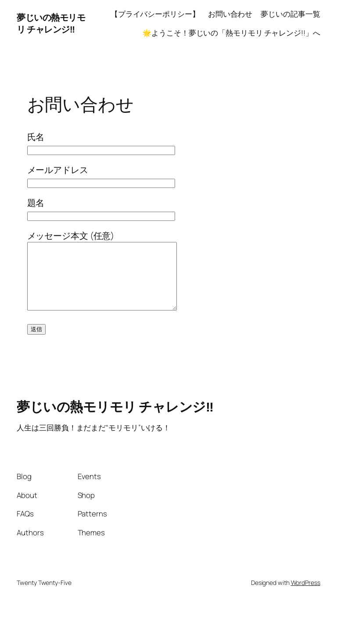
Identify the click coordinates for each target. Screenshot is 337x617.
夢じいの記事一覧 (290, 14)
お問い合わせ (230, 14)
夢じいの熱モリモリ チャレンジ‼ (51, 23)
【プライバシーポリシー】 (155, 14)
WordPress (305, 596)
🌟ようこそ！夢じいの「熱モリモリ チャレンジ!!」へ (231, 33)
